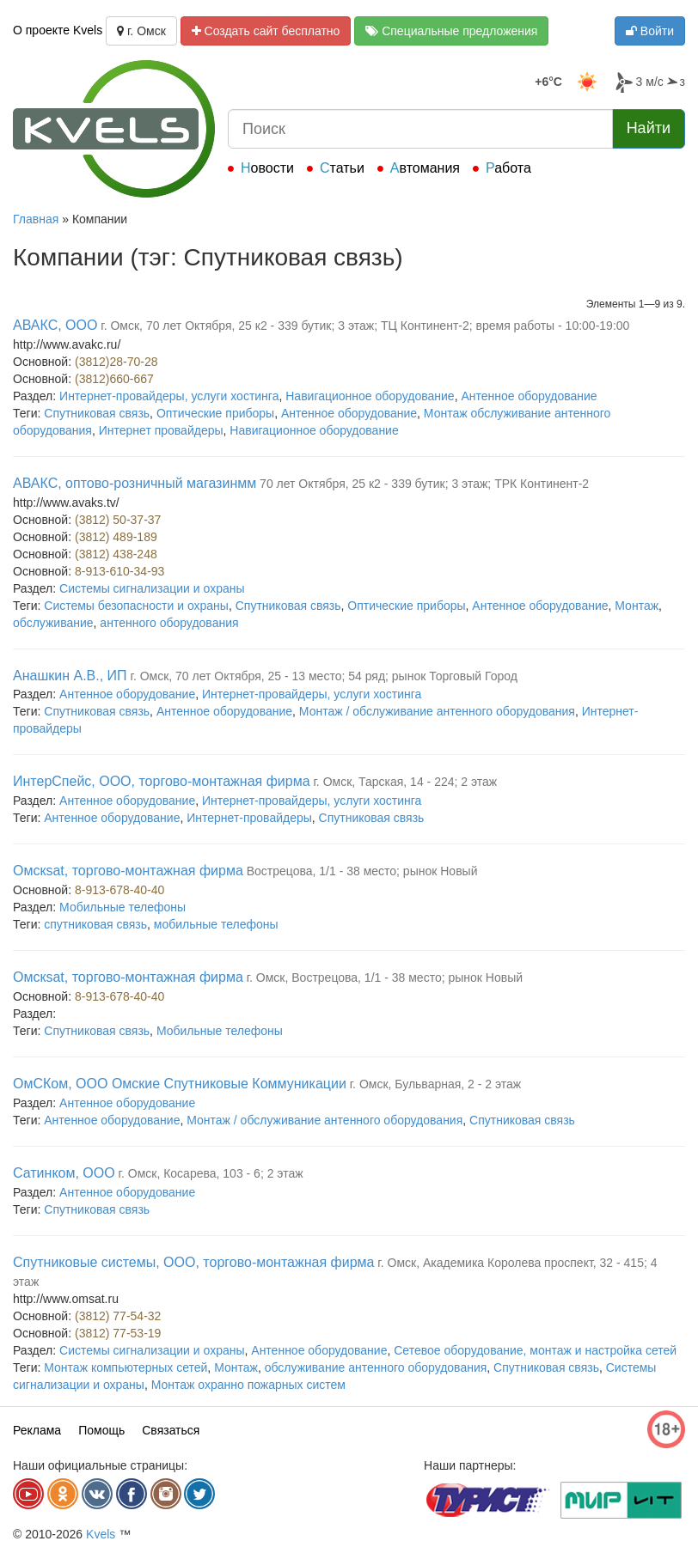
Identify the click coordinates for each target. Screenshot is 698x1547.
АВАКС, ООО (55, 325)
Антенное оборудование (529, 396)
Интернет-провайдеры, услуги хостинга (169, 396)
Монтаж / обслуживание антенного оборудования (437, 711)
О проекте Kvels (57, 30)
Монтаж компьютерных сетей (125, 1367)
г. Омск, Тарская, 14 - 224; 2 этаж (405, 782)
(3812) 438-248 (116, 554)
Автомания (425, 168)
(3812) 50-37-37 (118, 520)
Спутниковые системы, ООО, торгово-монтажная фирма (193, 1262)
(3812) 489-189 (116, 537)
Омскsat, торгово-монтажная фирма (128, 870)
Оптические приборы (215, 413)
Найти (648, 128)
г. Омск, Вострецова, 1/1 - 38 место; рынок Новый (385, 977)
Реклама (37, 1430)
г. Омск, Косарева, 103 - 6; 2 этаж (211, 1173)
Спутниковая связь (97, 413)
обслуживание (53, 623)
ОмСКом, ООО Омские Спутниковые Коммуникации (179, 1083)
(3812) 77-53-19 (118, 1333)
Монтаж (636, 605)
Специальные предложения (451, 31)
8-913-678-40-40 (119, 890)
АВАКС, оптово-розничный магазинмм (134, 483)
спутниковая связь (95, 924)
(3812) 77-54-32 (118, 1316)
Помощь (101, 1430)
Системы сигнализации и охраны (151, 588)
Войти (650, 31)
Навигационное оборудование (369, 396)
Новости (267, 168)
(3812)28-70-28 (116, 361)
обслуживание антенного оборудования (376, 1367)
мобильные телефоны (216, 924)
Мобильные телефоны (122, 907)
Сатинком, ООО (64, 1173)
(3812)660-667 (114, 379)
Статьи (342, 168)
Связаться (170, 1430)
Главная (35, 219)
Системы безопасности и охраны (136, 605)
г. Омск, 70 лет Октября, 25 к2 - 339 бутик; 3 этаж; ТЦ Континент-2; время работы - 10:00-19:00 (365, 325)
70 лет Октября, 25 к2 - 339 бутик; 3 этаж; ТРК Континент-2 (424, 483)
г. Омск (141, 31)
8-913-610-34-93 (119, 571)
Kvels (100, 1534)
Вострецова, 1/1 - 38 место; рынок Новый (362, 871)
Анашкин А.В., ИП (70, 675)
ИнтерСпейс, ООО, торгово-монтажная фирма (161, 781)
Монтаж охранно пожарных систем (248, 1385)
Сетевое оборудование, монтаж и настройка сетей (535, 1350)
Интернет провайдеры (161, 430)
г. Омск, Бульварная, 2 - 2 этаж (436, 1084)
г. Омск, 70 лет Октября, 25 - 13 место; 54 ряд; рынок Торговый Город (323, 676)
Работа (508, 168)
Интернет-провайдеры (249, 818)
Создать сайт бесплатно (266, 31)
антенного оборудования (169, 623)
